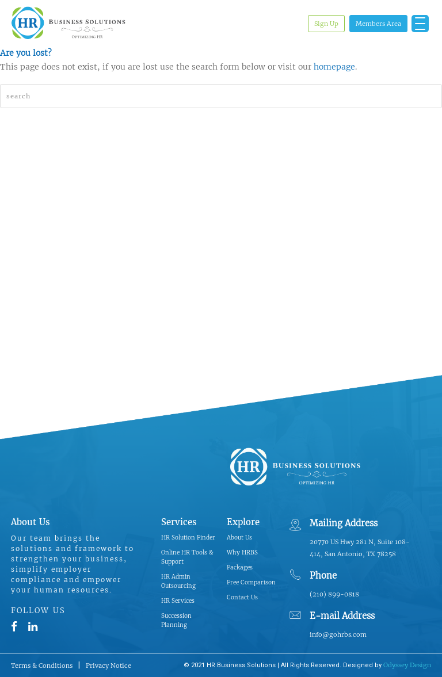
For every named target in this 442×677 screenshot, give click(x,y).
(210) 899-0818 (334, 594)
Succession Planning (176, 620)
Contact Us (242, 597)
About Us (239, 537)
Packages (240, 567)
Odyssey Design (407, 665)
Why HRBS (242, 552)
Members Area (378, 24)
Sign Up (326, 24)
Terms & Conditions (42, 665)
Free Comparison (251, 582)
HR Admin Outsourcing (178, 581)
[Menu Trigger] (420, 23)
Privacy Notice (108, 665)
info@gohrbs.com (338, 634)
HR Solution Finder (188, 537)
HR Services (178, 601)
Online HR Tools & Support (187, 557)
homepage (334, 67)
